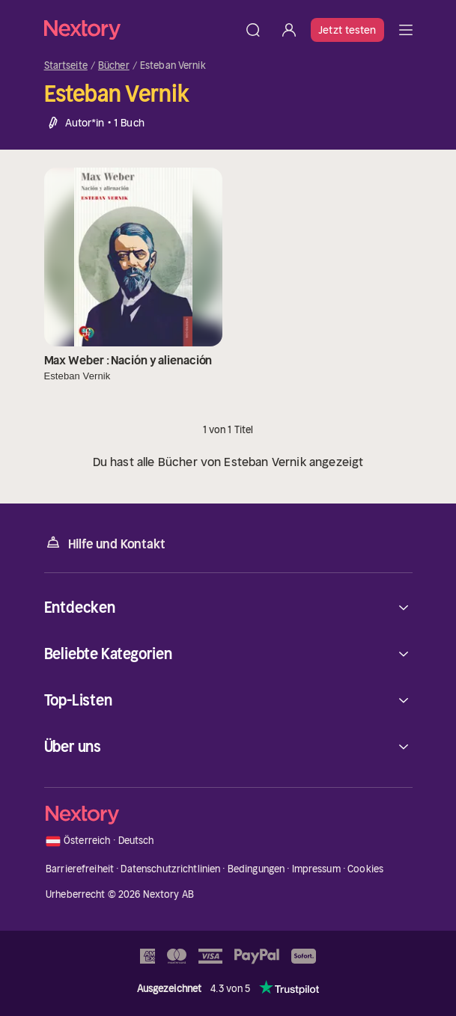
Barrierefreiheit (80, 869)
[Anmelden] (289, 30)
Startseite (66, 66)
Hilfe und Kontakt (104, 542)
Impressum (316, 869)
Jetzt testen (347, 30)
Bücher (114, 66)
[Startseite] (140, 29)
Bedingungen (256, 869)
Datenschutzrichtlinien (170, 869)
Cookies (365, 869)
